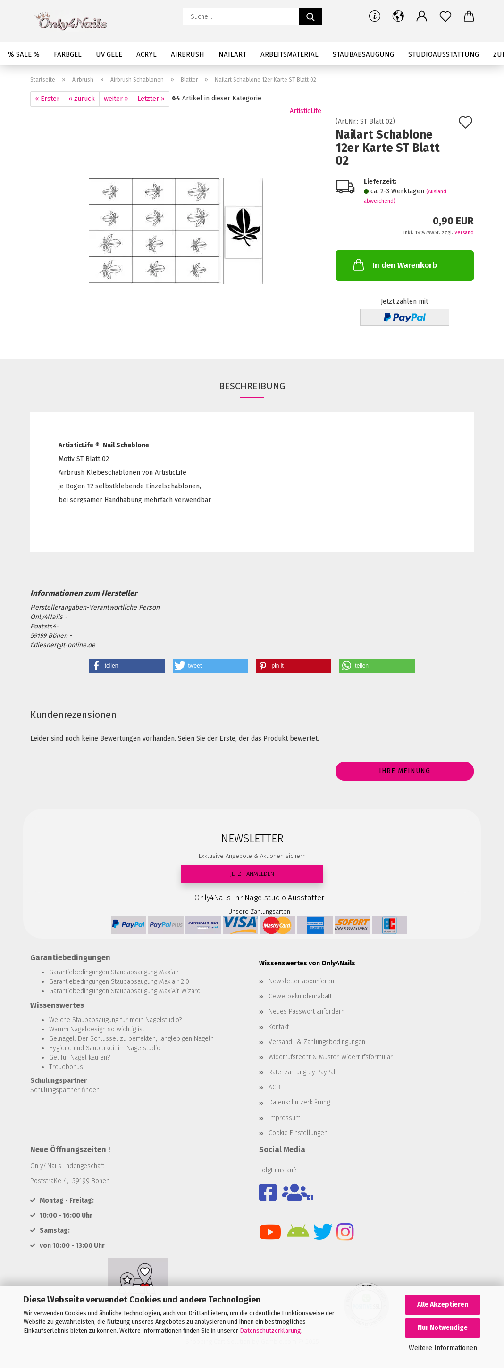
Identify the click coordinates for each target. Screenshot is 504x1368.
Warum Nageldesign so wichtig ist (96, 1029)
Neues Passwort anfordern (306, 1011)
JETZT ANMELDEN (252, 873)
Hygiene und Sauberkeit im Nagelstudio (104, 1048)
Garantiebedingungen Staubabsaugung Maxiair (114, 972)
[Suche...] (310, 16)
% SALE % (24, 54)
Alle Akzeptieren (442, 1305)
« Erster (47, 99)
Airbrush (187, 54)
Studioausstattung (443, 54)
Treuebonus (66, 1067)
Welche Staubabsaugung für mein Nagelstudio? (115, 1020)
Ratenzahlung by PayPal (302, 1072)
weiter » (116, 99)
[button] (398, 16)
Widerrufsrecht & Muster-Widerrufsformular (331, 1057)
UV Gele (109, 54)
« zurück (81, 99)
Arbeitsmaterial (289, 54)
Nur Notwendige (443, 1328)
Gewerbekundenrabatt (300, 996)
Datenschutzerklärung (270, 1330)
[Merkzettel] (445, 16)
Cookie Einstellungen (298, 1133)
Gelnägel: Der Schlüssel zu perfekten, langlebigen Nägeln (131, 1039)
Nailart (232, 54)
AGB (274, 1087)
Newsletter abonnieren (301, 981)
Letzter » (151, 99)
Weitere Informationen (443, 1348)
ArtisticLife (305, 111)
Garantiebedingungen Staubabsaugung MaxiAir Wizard (125, 991)
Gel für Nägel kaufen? (79, 1058)
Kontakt (279, 1027)
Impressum (285, 1118)
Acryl (146, 54)
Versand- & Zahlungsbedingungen (317, 1042)
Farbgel (68, 54)
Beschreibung (252, 386)
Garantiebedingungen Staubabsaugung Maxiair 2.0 (119, 982)
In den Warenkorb (394, 264)
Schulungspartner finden (65, 1090)
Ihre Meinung (404, 771)
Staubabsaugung (363, 54)
